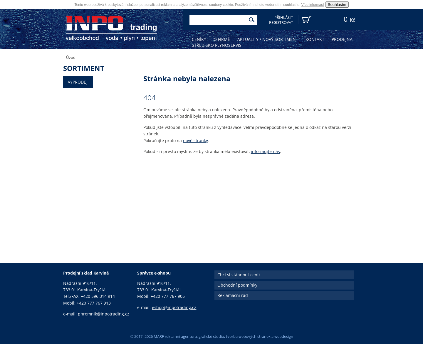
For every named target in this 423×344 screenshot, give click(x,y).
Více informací (312, 5)
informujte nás (265, 151)
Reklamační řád (232, 295)
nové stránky (195, 140)
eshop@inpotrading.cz (174, 307)
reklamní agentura (181, 336)
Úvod (70, 57)
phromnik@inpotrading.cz (103, 314)
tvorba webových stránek (248, 336)
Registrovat (281, 22)
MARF (159, 336)
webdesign (283, 336)
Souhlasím (337, 4)
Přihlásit (283, 17)
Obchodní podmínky (237, 285)
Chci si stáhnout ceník (239, 274)
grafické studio (211, 336)
